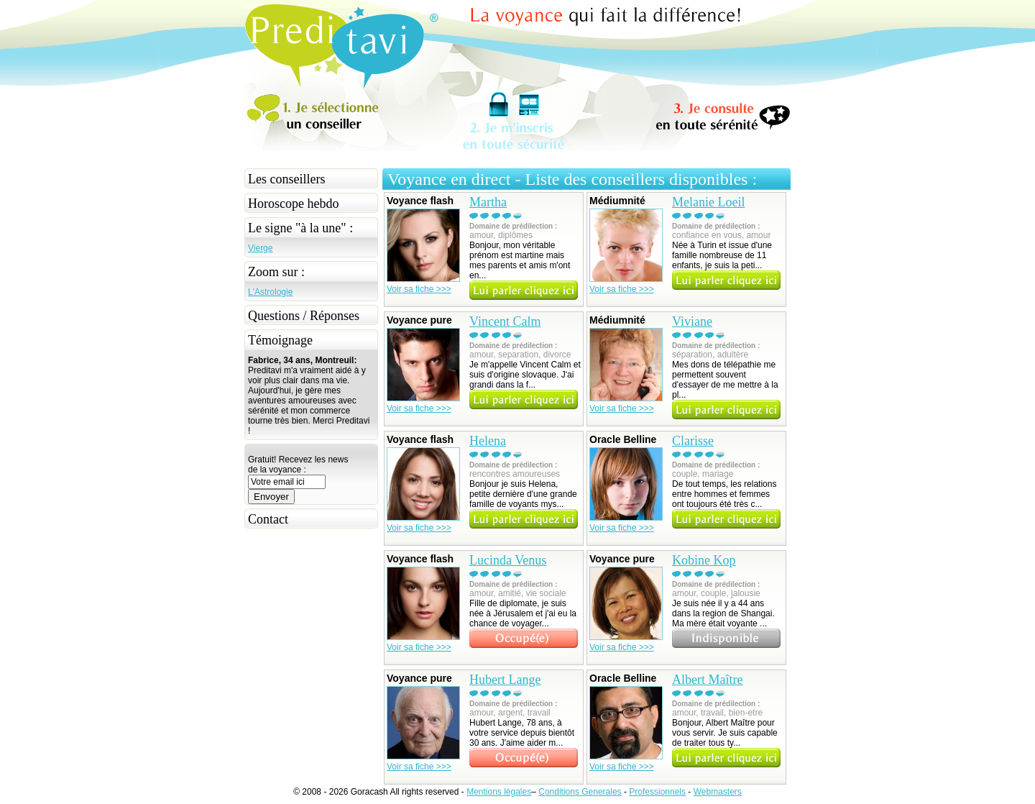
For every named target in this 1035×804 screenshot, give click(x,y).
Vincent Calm (504, 321)
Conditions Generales (579, 792)
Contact (268, 519)
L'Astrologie (270, 292)
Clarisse (693, 441)
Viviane (692, 321)
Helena (487, 441)
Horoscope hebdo (293, 203)
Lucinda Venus (507, 560)
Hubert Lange (504, 679)
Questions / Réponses (303, 316)
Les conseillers (286, 179)
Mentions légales (498, 792)
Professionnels (657, 792)
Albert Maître (707, 679)
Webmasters (718, 792)
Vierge (260, 248)
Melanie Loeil (708, 202)
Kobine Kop (704, 560)
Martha (488, 202)
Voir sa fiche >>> (419, 289)
